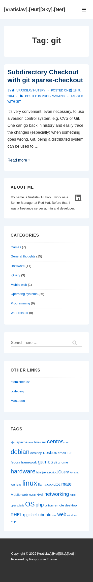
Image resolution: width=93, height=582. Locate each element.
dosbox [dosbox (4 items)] (50, 452)
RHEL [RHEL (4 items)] (16, 514)
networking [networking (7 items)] (56, 494)
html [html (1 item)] (38, 472)
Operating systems (24, 294)
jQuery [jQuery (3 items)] (63, 472)
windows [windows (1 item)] (72, 515)
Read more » (19, 160)
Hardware (18, 266)
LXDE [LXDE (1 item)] (57, 484)
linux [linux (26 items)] (29, 483)
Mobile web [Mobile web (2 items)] (19, 495)
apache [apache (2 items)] (22, 442)
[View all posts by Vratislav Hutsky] (29, 90)
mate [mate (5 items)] (66, 484)
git (18, 101)
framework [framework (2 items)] (29, 462)
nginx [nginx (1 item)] (73, 494)
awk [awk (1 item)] (31, 442)
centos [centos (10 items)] (55, 441)
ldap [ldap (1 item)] (18, 484)
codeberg (17, 391)
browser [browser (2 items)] (40, 442)
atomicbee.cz (20, 382)
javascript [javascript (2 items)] (49, 472)
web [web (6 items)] (61, 514)
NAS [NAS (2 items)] (39, 495)
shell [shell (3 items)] (33, 515)
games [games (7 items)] (45, 461)
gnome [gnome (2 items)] (63, 462)
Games (16, 247)
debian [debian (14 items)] (20, 451)
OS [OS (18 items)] (30, 504)
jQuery (15, 275)
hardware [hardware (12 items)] (23, 471)
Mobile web (19, 285)
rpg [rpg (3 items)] (26, 515)
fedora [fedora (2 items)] (15, 462)
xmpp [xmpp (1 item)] (14, 521)
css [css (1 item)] (66, 442)
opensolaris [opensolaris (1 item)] (17, 505)
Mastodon (18, 401)
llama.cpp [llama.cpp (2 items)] (45, 484)
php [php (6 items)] (40, 504)
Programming (53, 96)
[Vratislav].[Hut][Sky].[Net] (34, 9)
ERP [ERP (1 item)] (69, 453)
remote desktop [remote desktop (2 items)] (65, 505)
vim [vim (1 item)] (54, 515)
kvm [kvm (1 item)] (13, 484)
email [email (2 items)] (62, 453)
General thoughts (23, 256)
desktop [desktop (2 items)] (36, 453)
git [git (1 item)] (55, 462)
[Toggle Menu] (84, 9)
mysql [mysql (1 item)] (32, 494)
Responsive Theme (43, 559)
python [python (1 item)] (49, 505)
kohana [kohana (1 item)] (74, 472)
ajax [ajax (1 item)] (13, 442)
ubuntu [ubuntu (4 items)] (45, 514)
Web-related (19, 313)
